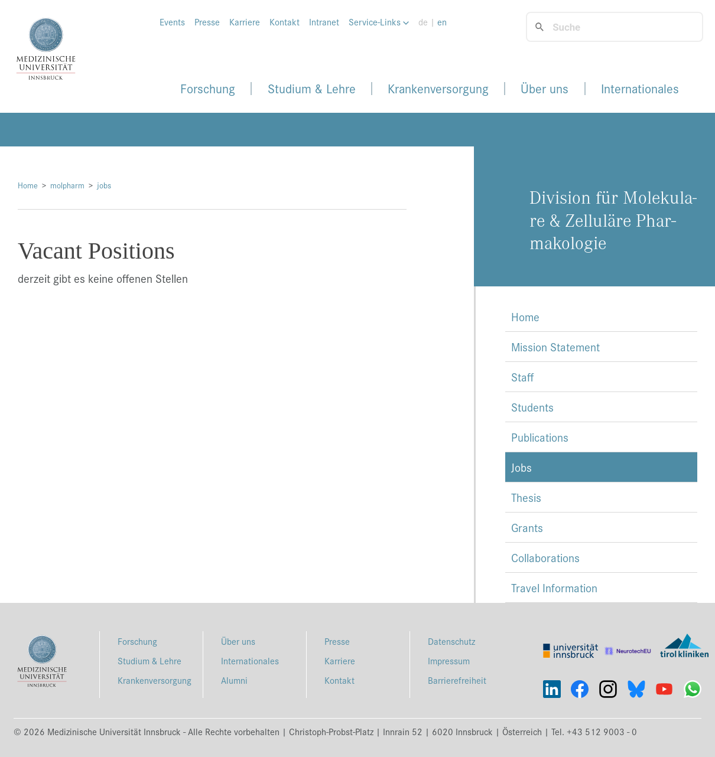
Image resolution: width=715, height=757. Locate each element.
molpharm (67, 185)
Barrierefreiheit (457, 680)
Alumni (234, 680)
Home (28, 185)
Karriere (244, 22)
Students (532, 407)
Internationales (640, 88)
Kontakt (284, 22)
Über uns (544, 88)
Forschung (207, 88)
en (442, 22)
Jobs (521, 467)
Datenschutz (451, 641)
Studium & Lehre (312, 88)
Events (172, 22)
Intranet (324, 22)
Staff (522, 376)
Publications (539, 437)
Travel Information (554, 587)
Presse (207, 22)
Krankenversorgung (438, 88)
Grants (527, 527)
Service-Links (379, 22)
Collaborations (545, 557)
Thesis (526, 497)
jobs (104, 185)
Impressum (449, 660)
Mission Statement (555, 346)
